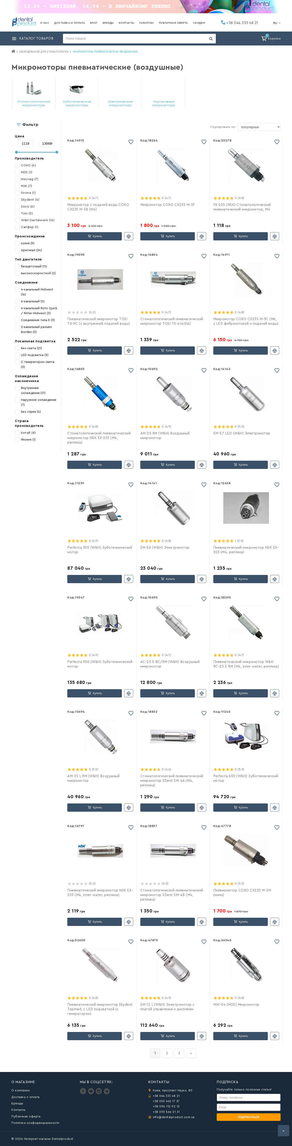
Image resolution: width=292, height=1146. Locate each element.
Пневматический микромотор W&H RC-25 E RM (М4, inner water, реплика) (246, 664)
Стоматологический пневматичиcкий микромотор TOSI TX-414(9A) (171, 321)
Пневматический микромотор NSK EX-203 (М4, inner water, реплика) (100, 893)
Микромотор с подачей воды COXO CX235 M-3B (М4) (98, 207)
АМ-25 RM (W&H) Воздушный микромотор (165, 436)
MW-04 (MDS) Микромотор (236, 1004)
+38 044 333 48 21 (239, 22)
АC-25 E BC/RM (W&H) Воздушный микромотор (170, 664)
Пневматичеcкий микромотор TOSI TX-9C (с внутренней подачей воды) (98, 321)
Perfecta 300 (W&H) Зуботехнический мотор (99, 550)
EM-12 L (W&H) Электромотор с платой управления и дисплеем (167, 1007)
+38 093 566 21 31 (166, 1111)
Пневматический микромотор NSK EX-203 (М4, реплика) (246, 550)
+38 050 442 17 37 (166, 1101)
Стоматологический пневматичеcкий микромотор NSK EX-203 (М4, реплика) (98, 438)
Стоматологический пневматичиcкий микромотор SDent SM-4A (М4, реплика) (171, 780)
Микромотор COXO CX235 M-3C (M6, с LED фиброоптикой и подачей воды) (246, 321)
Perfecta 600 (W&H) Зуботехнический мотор (245, 778)
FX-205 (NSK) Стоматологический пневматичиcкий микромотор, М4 (242, 207)
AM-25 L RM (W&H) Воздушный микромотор (93, 778)
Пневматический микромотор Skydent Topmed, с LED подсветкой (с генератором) (100, 1009)
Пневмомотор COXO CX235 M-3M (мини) (242, 893)
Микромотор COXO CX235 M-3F (167, 205)
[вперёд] (191, 1053)
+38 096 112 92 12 (166, 1106)
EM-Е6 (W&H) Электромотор (165, 547)
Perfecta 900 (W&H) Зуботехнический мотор (99, 664)
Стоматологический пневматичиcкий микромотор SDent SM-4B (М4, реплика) (171, 895)
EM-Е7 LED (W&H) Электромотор (241, 433)
